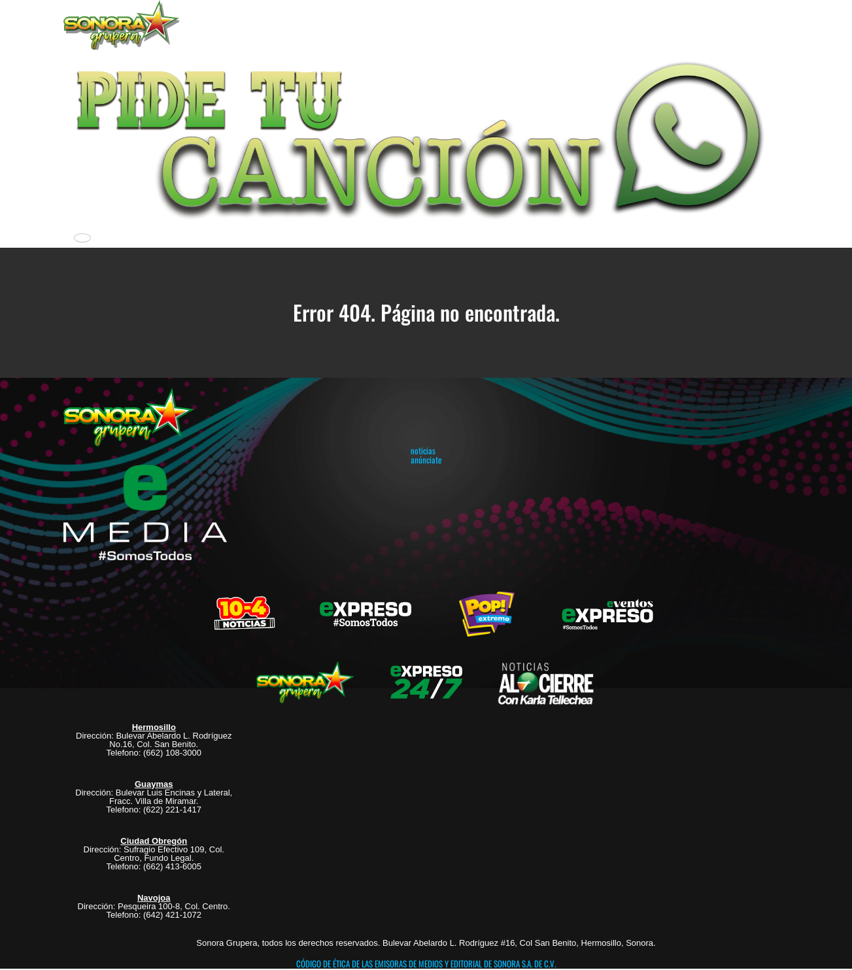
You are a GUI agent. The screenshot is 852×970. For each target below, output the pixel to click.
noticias (423, 450)
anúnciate (426, 459)
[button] (426, 137)
